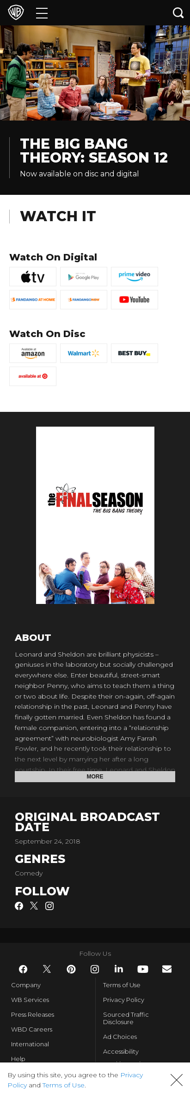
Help (18, 1058)
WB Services (30, 999)
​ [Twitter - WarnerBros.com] (47, 969)
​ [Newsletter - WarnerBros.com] (166, 969)
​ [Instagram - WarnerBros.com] (94, 969)
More (95, 776)
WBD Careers (31, 1029)
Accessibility (121, 1051)
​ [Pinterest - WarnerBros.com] (71, 969)
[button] (177, 1080)
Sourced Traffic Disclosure (126, 1018)
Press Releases (32, 1014)
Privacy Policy (123, 999)
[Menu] (41, 12)
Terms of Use (122, 985)
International (30, 1044)
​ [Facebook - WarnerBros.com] (23, 969)
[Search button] (178, 12)
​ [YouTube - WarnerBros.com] (142, 969)
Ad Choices (120, 1036)
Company (26, 985)
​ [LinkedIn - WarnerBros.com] (118, 969)
